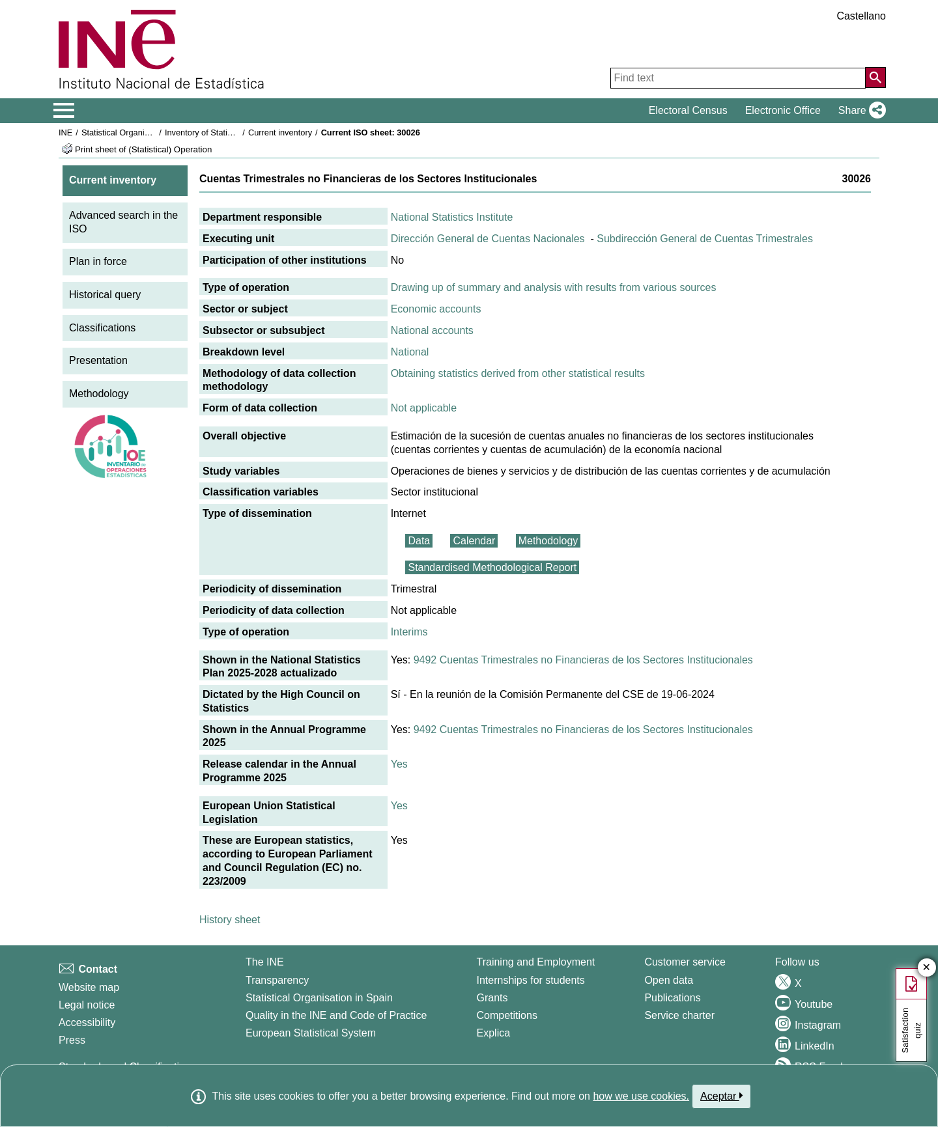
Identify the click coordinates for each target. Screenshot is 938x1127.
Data (419, 540)
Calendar (474, 540)
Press (72, 1040)
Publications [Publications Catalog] (672, 997)
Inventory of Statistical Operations (227, 132)
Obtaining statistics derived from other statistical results (518, 373)
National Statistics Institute (452, 217)
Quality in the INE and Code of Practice (336, 1015)
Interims (409, 631)
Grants (492, 997)
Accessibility (87, 1022)
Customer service (684, 961)
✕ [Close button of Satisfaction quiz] (926, 968)
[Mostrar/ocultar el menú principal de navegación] (64, 110)
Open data (668, 980)
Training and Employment (536, 961)
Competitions (507, 1015)
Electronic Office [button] (783, 110)
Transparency (277, 980)
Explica (494, 1032)
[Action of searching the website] (875, 77)
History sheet (229, 919)
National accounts (432, 330)
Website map (89, 987)
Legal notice (87, 1004)
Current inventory (280, 132)
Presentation (98, 360)
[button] (859, 110)
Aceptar (721, 1096)
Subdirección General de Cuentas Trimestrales (705, 238)
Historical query (105, 294)
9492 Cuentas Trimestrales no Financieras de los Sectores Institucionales (583, 659)
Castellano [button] (861, 15)
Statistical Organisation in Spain (140, 132)
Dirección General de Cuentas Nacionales (488, 238)
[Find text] (738, 78)
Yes (399, 764)
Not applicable (424, 407)
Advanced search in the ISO (123, 222)
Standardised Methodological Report (492, 567)
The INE (265, 961)
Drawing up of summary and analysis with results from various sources (554, 287)
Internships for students (531, 980)
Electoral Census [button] (688, 110)
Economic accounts (436, 308)
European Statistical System (311, 1032)
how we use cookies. (641, 1096)
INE (65, 132)
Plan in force (98, 261)
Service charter (679, 1015)
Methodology (99, 393)
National (410, 351)
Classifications (102, 327)
